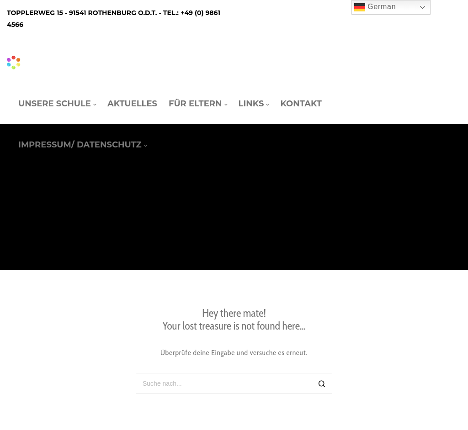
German (375, 7)
